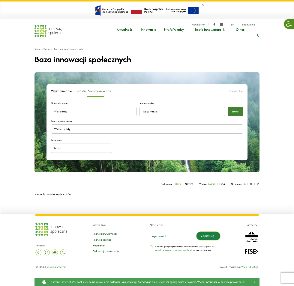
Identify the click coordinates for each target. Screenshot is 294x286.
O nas (240, 29)
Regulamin (99, 245)
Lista (222, 184)
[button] (289, 24)
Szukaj (235, 111)
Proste (79, 91)
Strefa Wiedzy (174, 29)
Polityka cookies (102, 240)
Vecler (244, 267)
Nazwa (189, 184)
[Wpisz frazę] (257, 35)
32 (251, 184)
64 (258, 184)
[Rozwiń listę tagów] (239, 129)
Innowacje (148, 29)
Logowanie (248, 24)
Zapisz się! (208, 236)
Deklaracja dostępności (106, 251)
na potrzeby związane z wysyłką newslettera (184, 248)
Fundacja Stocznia (55, 267)
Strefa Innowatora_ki (209, 29)
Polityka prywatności (105, 234)
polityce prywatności (232, 282)
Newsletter (198, 24)
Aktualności (125, 29)
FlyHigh (254, 267)
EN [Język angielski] (232, 24)
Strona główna (42, 49)
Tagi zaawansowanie (62, 121)
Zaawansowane (95, 91)
